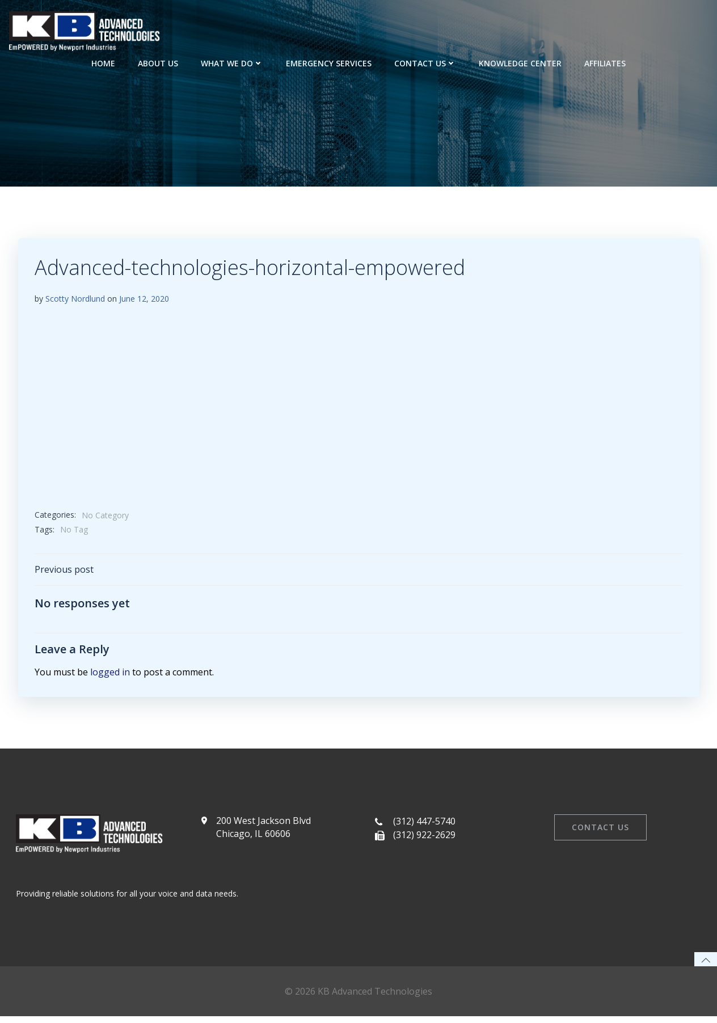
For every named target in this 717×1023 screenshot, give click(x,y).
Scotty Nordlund (75, 299)
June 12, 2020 (144, 299)
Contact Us (425, 62)
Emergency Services (329, 62)
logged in (110, 673)
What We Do (232, 62)
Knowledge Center (520, 62)
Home (103, 62)
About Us (158, 62)
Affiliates (605, 62)
